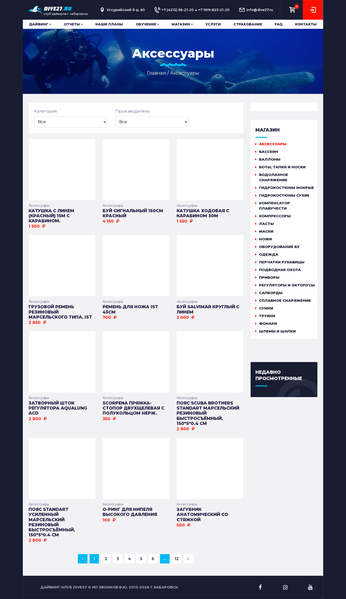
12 (176, 558)
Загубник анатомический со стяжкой (202, 514)
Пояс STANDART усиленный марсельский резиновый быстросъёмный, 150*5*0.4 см (52, 522)
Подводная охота (280, 269)
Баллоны (269, 159)
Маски (266, 231)
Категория (45, 111)
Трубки (267, 316)
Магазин (181, 24)
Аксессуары (39, 205)
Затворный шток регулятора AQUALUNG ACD (58, 408)
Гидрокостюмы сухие (284, 195)
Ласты (266, 223)
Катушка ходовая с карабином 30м (203, 213)
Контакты (306, 24)
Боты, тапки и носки (282, 167)
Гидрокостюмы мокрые (286, 187)
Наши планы (109, 24)
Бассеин (268, 151)
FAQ (279, 24)
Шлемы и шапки (277, 331)
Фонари (268, 323)
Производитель (133, 111)
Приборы (269, 277)
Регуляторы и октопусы (287, 285)
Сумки (266, 308)
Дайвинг (38, 24)
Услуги (213, 24)
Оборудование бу (279, 246)
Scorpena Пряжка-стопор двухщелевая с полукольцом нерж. (133, 408)
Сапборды (271, 292)
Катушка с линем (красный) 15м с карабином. (51, 215)
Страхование (248, 24)
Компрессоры (275, 216)
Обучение (146, 24)
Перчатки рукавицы (281, 262)
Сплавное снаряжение (285, 300)
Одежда (268, 254)
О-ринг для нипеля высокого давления (130, 512)
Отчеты (72, 24)
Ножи (265, 239)
